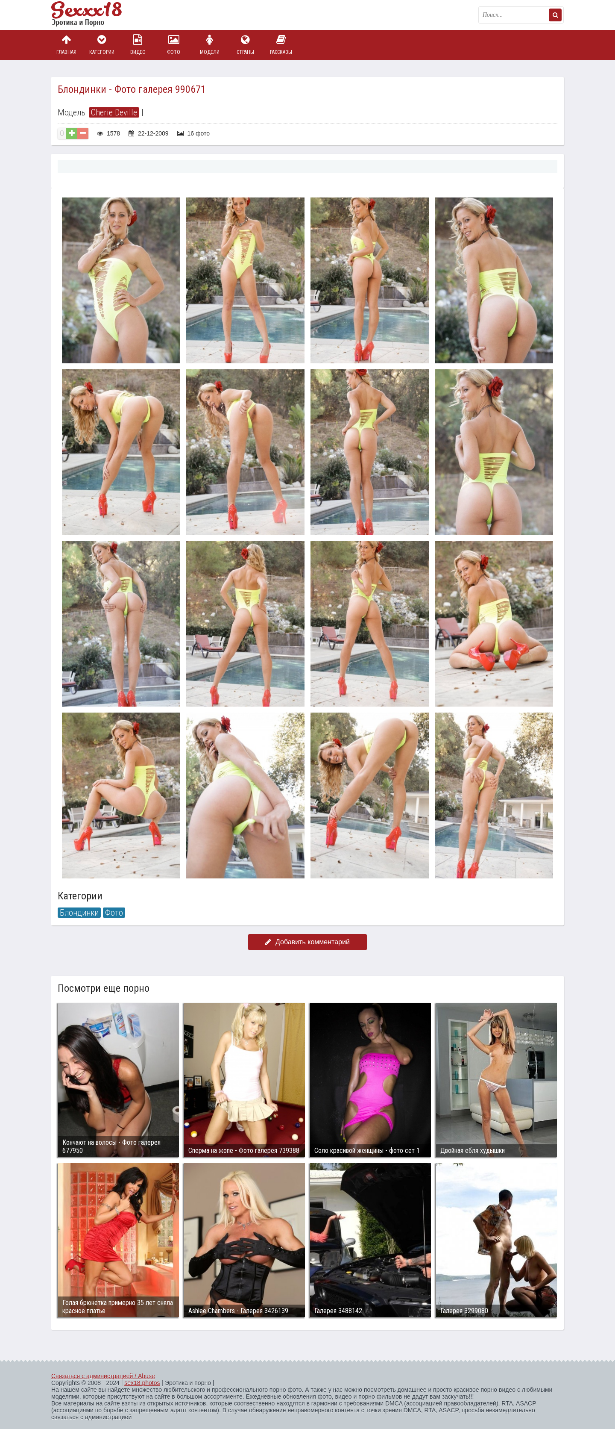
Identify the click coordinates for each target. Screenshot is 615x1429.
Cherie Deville (114, 112)
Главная (66, 44)
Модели (210, 44)
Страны (245, 44)
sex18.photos (142, 1382)
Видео (138, 44)
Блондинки (79, 912)
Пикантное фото (94, 15)
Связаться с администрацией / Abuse (103, 1376)
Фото (174, 44)
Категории (102, 44)
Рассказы (281, 44)
